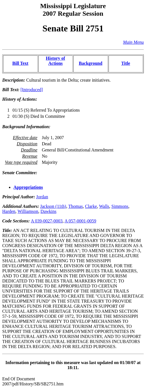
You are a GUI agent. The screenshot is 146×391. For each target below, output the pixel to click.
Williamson (28, 211)
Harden (8, 211)
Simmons (119, 206)
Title (125, 63)
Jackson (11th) (53, 206)
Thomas (75, 206)
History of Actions (55, 61)
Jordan (42, 196)
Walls (104, 206)
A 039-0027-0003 (46, 221)
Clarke (91, 206)
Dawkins (48, 211)
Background (90, 63)
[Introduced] (31, 89)
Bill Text (20, 63)
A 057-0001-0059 (80, 221)
